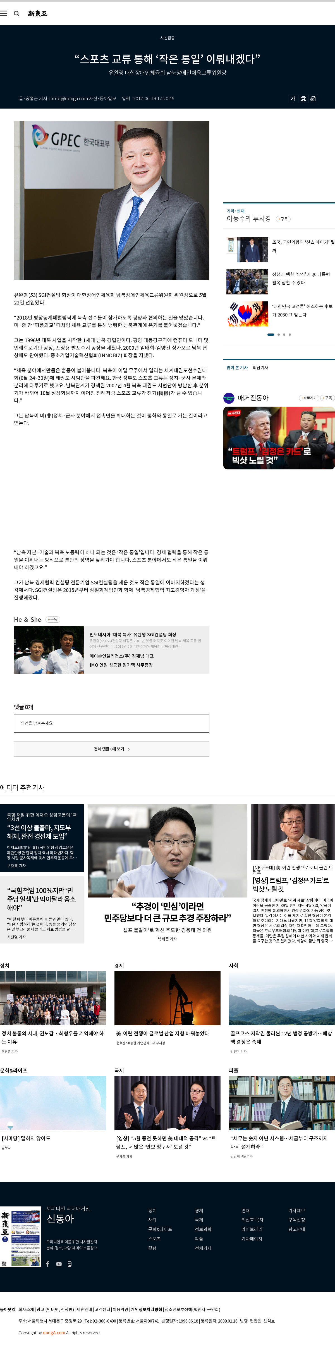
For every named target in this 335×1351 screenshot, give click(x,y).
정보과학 (203, 1229)
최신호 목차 (252, 1220)
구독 (54, 619)
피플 (199, 1239)
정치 (152, 1210)
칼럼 (152, 1248)
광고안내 (296, 1229)
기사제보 (296, 1210)
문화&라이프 (160, 1229)
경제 (199, 1210)
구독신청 (296, 1220)
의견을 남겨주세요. (37, 723)
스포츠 (154, 1239)
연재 (245, 1210)
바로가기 (310, 398)
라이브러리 (251, 1229)
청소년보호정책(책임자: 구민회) (192, 1309)
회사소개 (26, 1309)
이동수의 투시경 (249, 218)
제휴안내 (84, 1309)
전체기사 (203, 1248)
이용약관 (120, 1309)
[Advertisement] (52, 487)
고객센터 (102, 1309)
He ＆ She (27, 619)
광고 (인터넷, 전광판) (55, 1309)
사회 (152, 1220)
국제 (199, 1220)
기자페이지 (251, 1239)
